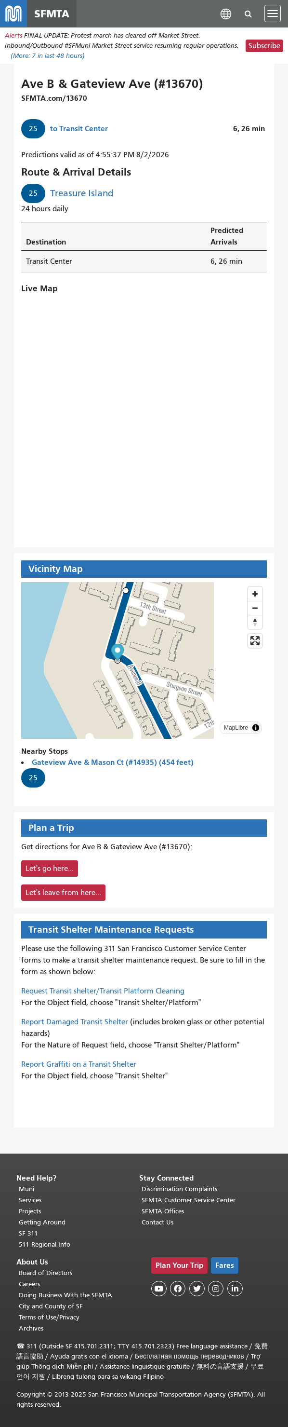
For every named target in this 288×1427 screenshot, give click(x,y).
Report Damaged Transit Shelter (74, 1022)
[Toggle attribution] (256, 728)
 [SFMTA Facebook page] (178, 1288)
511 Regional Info (44, 1244)
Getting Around (42, 1222)
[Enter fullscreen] (255, 641)
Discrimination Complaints (179, 1189)
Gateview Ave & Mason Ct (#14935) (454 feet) (113, 762)
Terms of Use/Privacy (49, 1317)
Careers (29, 1284)
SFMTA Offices (163, 1211)
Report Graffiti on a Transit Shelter (78, 1064)
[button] (225, 13)
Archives (31, 1328)
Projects (30, 1211)
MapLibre (236, 727)
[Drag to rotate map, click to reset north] (255, 622)
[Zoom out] (255, 608)
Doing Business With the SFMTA (65, 1295)
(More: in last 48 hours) (48, 56)
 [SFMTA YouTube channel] (159, 1288)
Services (30, 1200)
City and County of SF (51, 1306)
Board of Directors (45, 1273)
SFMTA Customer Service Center (189, 1200)
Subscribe (264, 45)
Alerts (13, 35)
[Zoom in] (255, 594)
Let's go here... (50, 868)
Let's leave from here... (63, 892)
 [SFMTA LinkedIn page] (235, 1288)
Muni (26, 1189)
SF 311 (28, 1233)
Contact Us (157, 1222)
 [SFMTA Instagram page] (215, 1288)
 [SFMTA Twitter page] (197, 1288)
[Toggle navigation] (272, 13)
